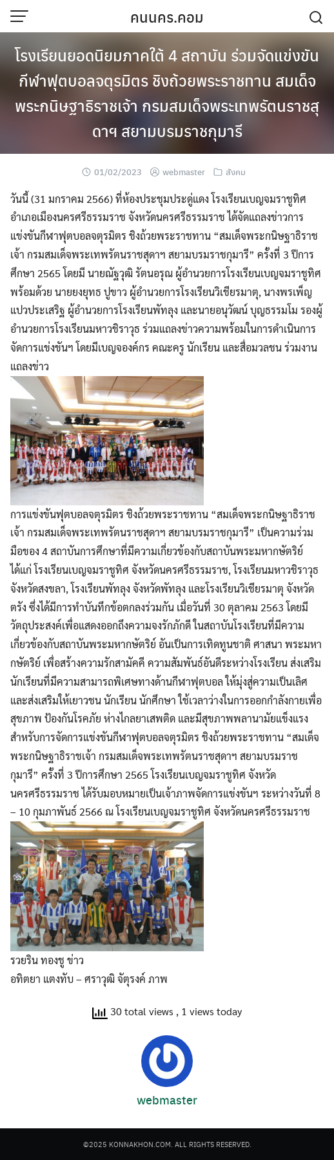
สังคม (236, 171)
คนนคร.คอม (167, 16)
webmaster (183, 171)
